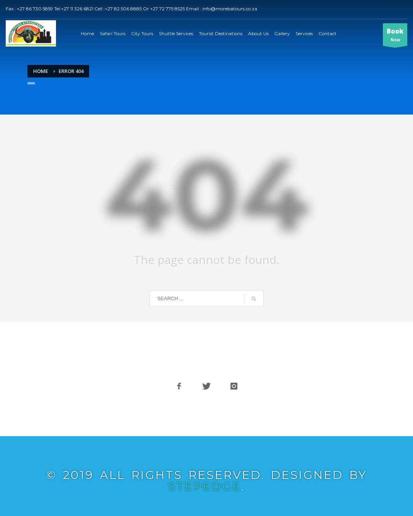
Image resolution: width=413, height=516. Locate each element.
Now (395, 36)
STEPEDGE (204, 486)
